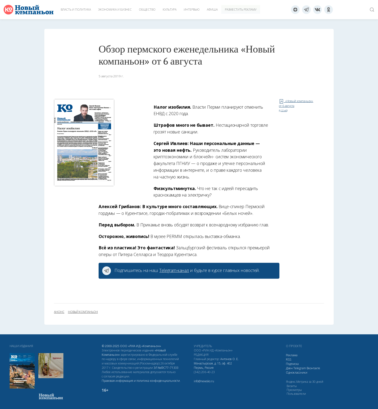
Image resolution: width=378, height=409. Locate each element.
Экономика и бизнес (115, 9)
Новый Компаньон (83, 312)
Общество (147, 9)
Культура (169, 9)
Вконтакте (313, 368)
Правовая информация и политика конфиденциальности (141, 381)
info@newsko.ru (204, 381)
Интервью (192, 9)
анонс (59, 312)
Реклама (291, 355)
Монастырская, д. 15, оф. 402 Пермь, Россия (213, 365)
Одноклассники (296, 372)
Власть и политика (76, 9)
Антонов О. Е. (229, 359)
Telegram (299, 368)
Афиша (212, 9)
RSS (288, 359)
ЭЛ (166, 368)
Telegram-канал (174, 270)
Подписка (292, 364)
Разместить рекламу (240, 9)
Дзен (289, 368)
